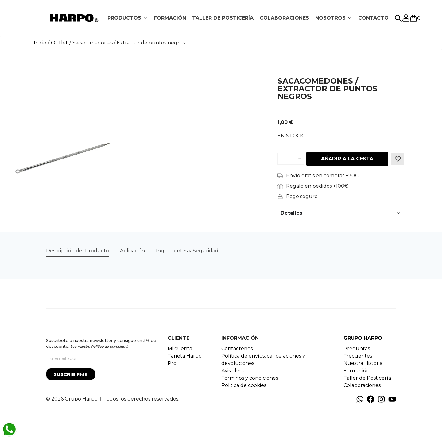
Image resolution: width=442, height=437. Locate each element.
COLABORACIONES (284, 18)
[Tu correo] (103, 359)
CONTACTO (373, 18)
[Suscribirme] (70, 374)
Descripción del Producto (77, 251)
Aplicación (132, 251)
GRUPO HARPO (362, 338)
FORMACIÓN (170, 18)
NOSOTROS (330, 18)
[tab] (127, 18)
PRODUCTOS (124, 18)
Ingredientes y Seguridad (187, 251)
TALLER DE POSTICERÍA (223, 18)
